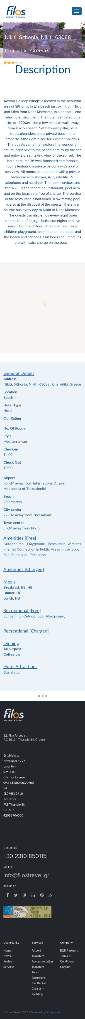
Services (8, 972)
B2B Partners (69, 956)
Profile (7, 966)
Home (7, 956)
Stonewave (53, 1012)
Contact (65, 972)
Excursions (39, 983)
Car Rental (39, 988)
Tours (35, 977)
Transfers (38, 972)
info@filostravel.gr (26, 880)
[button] (44, 304)
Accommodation (42, 966)
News (7, 961)
